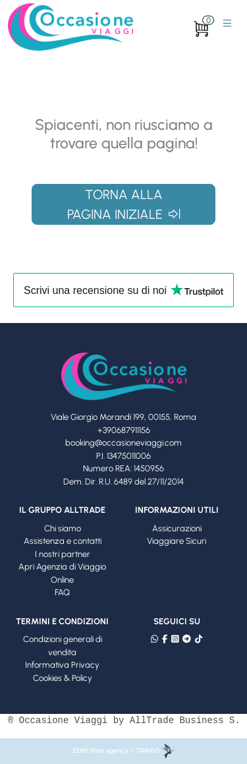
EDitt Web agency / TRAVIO (124, 750)
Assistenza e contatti (62, 541)
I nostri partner (62, 554)
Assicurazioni (177, 528)
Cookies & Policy (62, 678)
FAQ (62, 592)
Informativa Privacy (62, 665)
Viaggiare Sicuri (176, 541)
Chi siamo (62, 528)
